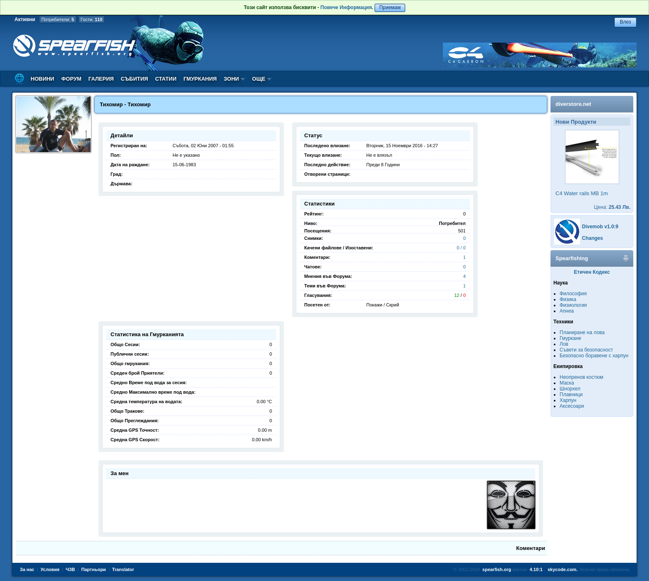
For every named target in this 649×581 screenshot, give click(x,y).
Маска (567, 383)
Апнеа (567, 311)
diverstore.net (573, 104)
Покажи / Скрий (382, 304)
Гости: (92, 19)
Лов (564, 344)
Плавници (571, 394)
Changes (592, 238)
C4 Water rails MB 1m (581, 193)
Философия (573, 293)
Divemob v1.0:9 (600, 227)
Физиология (573, 305)
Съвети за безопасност (586, 350)
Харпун (568, 400)
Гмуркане (570, 338)
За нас (27, 569)
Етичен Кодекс (592, 272)
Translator (123, 569)
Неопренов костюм (581, 377)
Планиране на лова (582, 332)
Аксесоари (572, 406)
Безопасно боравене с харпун (594, 356)
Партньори (93, 569)
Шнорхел (570, 389)
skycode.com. (563, 569)
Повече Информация (346, 7)
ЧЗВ (70, 569)
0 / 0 (461, 247)
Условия (50, 569)
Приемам (390, 7)
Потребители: (57, 19)
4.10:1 (536, 569)
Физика (568, 299)
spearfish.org (496, 569)
